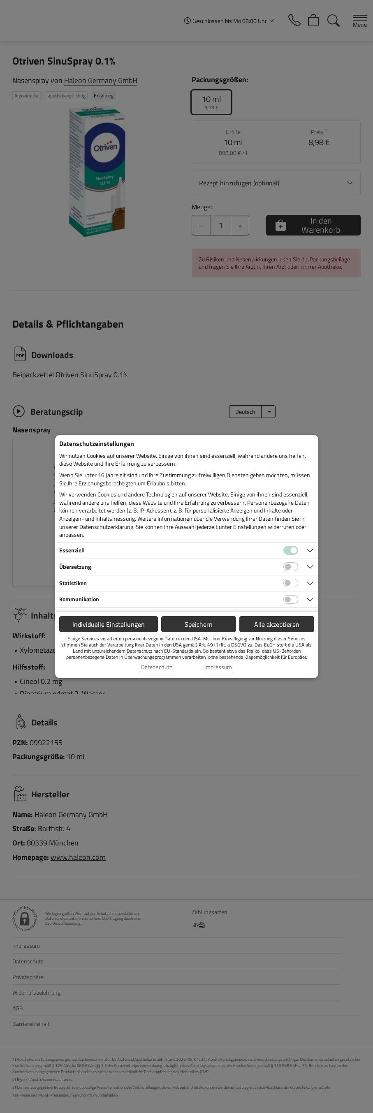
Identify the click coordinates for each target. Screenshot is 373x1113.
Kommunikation (79, 599)
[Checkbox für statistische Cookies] (290, 583)
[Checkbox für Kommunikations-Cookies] (290, 599)
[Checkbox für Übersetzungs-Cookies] (290, 566)
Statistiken (73, 583)
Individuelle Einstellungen (108, 624)
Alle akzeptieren (276, 624)
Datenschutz (156, 667)
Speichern (199, 624)
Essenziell (72, 550)
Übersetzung (75, 566)
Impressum (218, 667)
